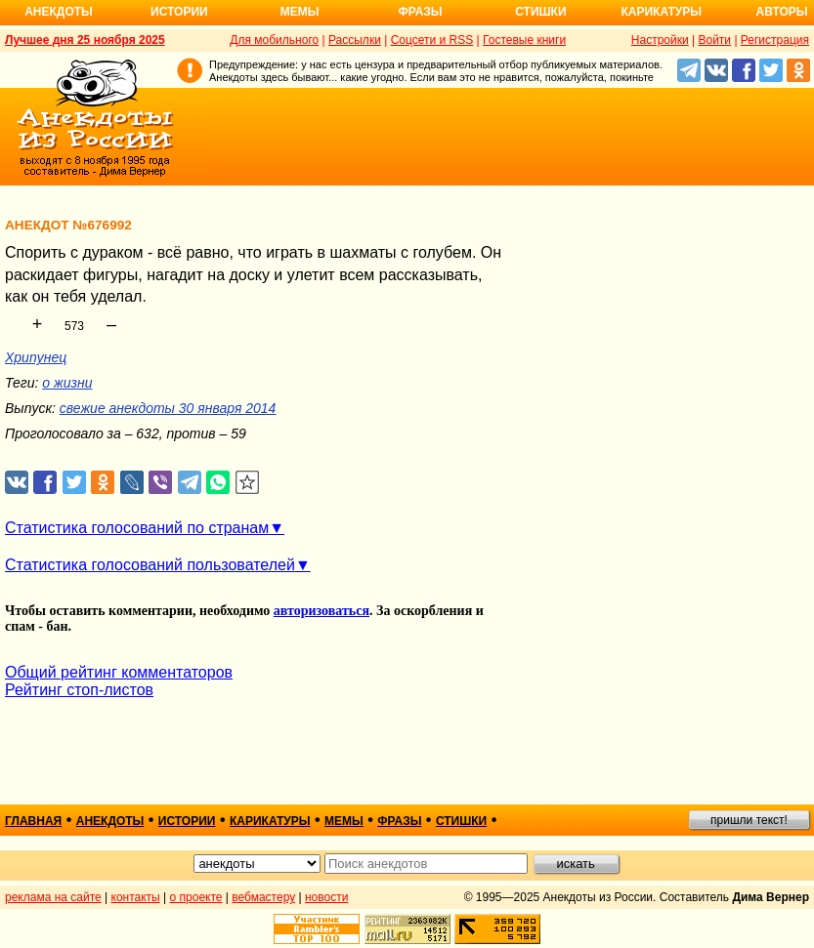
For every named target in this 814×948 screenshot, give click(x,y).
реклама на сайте (53, 897)
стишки (461, 821)
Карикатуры (661, 12)
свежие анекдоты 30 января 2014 (168, 408)
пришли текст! (749, 820)
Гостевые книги (524, 40)
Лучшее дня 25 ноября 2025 (85, 40)
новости (326, 897)
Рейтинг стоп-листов (79, 689)
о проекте (196, 897)
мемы (344, 821)
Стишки (540, 12)
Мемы (300, 12)
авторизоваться (321, 610)
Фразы (420, 12)
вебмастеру (263, 897)
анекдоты (110, 821)
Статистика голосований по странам (137, 527)
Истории (179, 12)
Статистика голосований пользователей (150, 564)
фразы (399, 821)
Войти (714, 40)
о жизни (67, 383)
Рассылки (354, 40)
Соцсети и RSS (432, 40)
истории (187, 821)
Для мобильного (274, 40)
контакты (135, 897)
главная (33, 821)
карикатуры (270, 821)
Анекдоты (58, 12)
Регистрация (775, 40)
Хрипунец (35, 357)
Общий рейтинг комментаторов (119, 672)
